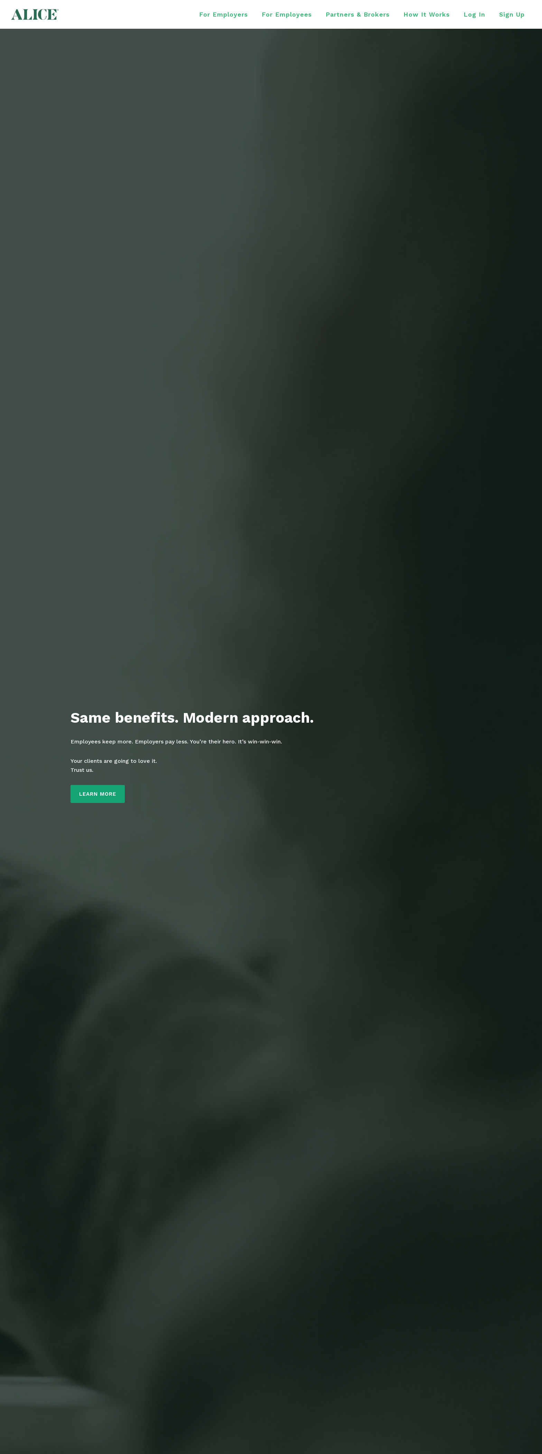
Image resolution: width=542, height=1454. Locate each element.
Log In (474, 14)
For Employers (223, 14)
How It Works (426, 14)
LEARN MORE (97, 794)
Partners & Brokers (358, 14)
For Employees (287, 14)
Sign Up (512, 14)
